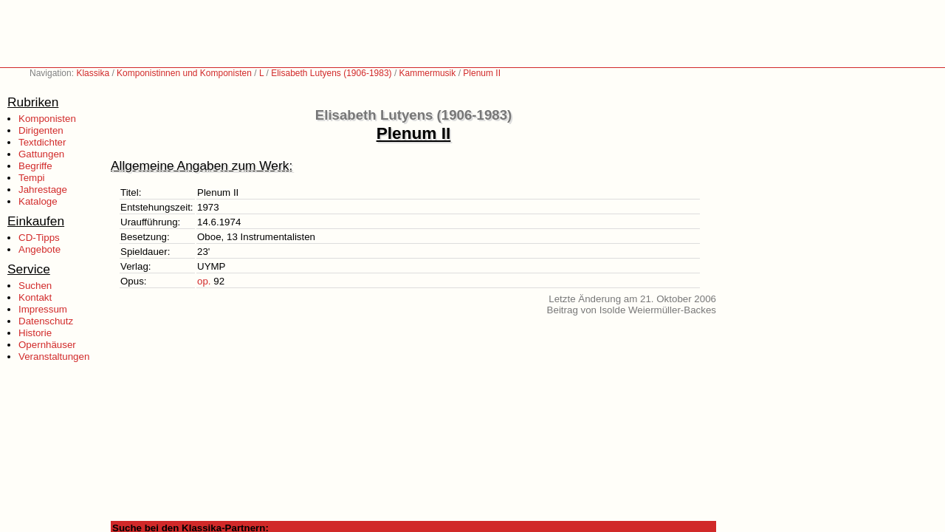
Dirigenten (40, 130)
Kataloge (38, 201)
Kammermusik (427, 73)
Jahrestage (42, 189)
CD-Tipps (39, 237)
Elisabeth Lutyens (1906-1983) (331, 73)
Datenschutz (45, 321)
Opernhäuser (47, 344)
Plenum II (482, 73)
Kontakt (35, 297)
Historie (35, 332)
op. (204, 281)
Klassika (92, 73)
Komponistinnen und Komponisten (184, 73)
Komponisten (47, 118)
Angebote (39, 249)
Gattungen (41, 154)
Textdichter (42, 142)
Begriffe (35, 165)
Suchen (35, 285)
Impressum (42, 309)
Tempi (31, 177)
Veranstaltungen (53, 356)
